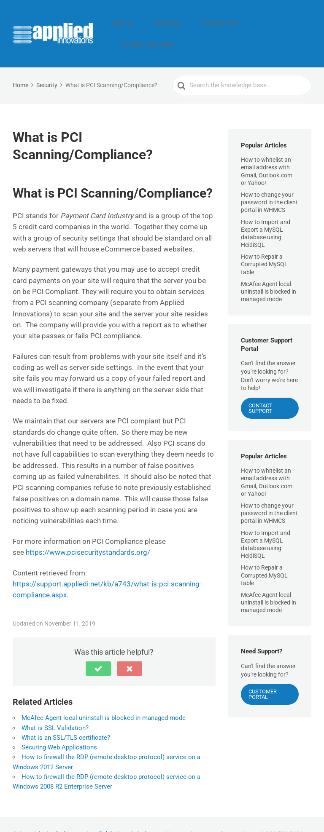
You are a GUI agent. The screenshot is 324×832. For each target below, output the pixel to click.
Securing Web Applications (59, 728)
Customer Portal (262, 675)
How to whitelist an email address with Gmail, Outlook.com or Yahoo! (266, 152)
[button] (98, 649)
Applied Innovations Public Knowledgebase (102, 814)
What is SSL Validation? (55, 708)
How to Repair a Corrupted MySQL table (264, 245)
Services (191, 24)
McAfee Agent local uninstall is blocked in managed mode (104, 698)
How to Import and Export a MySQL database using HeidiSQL (265, 214)
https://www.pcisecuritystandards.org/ (88, 533)
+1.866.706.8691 (285, 24)
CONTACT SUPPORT (260, 388)
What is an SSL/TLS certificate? (66, 718)
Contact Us (232, 24)
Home (157, 24)
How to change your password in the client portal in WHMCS (269, 183)
